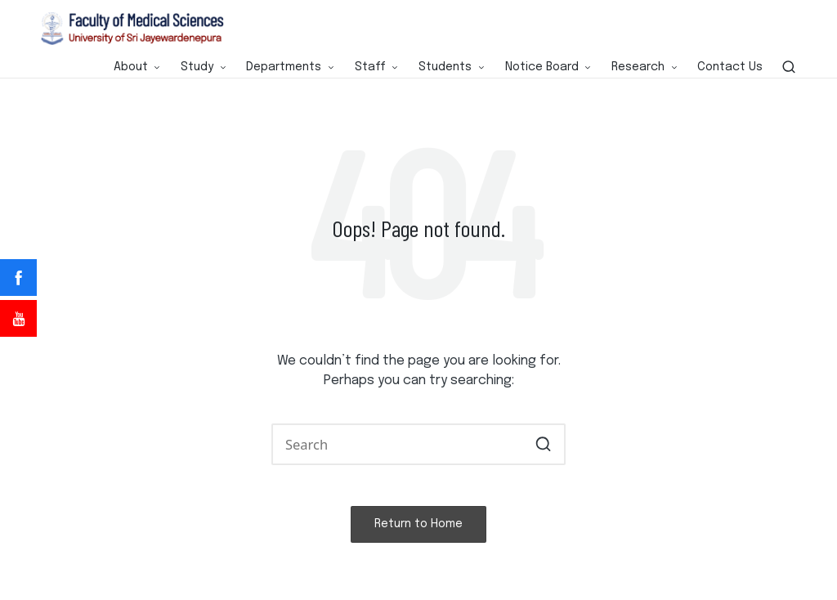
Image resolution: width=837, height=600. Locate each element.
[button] (543, 444)
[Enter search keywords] (418, 444)
